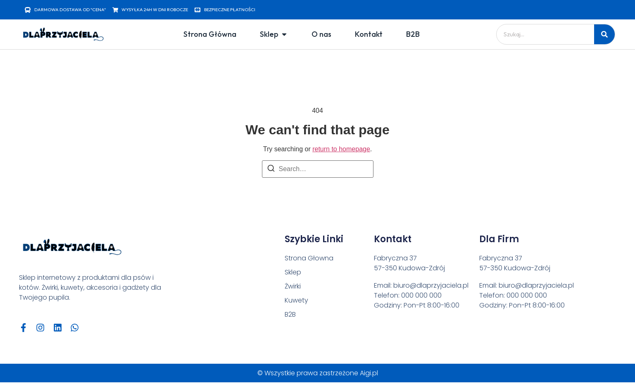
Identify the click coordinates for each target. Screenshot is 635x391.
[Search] (271, 170)
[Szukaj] (604, 34)
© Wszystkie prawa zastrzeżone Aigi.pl (317, 374)
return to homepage (341, 149)
